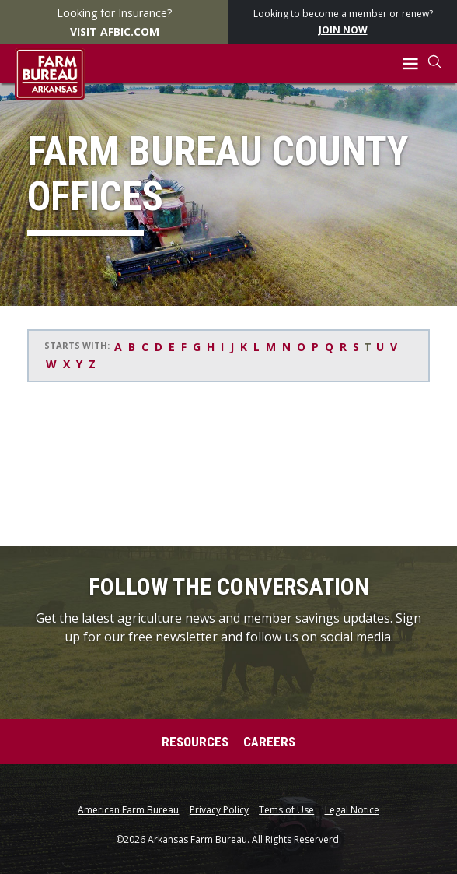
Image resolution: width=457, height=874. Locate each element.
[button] (411, 64)
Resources (195, 741)
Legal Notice (352, 810)
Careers (269, 741)
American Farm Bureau (128, 810)
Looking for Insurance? (114, 22)
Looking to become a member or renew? (343, 22)
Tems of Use (286, 810)
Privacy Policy (219, 810)
